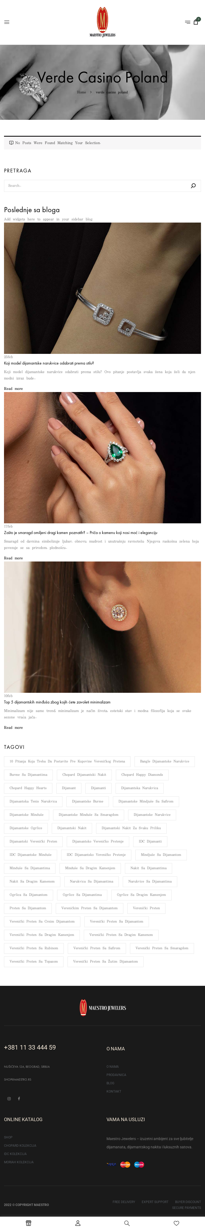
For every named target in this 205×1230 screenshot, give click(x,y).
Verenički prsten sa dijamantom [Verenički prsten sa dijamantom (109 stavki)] (116, 921)
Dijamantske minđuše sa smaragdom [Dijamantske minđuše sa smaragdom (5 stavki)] (89, 815)
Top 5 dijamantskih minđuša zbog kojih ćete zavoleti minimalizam (57, 702)
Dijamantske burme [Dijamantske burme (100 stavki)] (87, 801)
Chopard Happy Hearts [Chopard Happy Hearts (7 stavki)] (28, 788)
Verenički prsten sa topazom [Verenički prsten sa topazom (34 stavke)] (34, 961)
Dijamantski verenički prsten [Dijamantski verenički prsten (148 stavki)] (33, 841)
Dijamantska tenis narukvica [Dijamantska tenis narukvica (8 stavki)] (33, 801)
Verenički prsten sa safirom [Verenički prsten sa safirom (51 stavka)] (96, 948)
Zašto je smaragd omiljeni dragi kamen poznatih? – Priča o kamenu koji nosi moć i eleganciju (80, 532)
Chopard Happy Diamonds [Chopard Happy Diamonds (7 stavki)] (142, 775)
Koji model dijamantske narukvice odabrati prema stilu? (49, 363)
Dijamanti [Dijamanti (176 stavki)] (98, 788)
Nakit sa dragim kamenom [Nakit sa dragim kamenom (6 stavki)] (32, 881)
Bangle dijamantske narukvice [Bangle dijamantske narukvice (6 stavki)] (164, 761)
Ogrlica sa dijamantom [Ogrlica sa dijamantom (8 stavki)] (29, 895)
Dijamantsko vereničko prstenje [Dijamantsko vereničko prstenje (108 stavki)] (98, 841)
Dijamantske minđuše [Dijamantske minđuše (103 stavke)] (27, 815)
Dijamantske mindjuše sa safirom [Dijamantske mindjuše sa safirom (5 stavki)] (146, 801)
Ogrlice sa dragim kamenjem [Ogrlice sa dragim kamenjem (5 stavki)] (141, 895)
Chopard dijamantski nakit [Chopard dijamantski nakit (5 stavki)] (84, 775)
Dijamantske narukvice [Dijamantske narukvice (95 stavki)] (152, 815)
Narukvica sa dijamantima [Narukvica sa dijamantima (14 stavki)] (91, 881)
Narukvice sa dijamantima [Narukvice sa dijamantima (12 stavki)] (150, 881)
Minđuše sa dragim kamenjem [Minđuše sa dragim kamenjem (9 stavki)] (90, 868)
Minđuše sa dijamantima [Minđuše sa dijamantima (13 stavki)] (30, 868)
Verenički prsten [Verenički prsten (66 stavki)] (146, 908)
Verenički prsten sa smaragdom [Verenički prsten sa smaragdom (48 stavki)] (162, 948)
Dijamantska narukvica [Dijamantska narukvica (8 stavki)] (139, 788)
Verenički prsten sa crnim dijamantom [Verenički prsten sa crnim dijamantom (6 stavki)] (42, 921)
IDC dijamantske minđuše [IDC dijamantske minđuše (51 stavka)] (31, 855)
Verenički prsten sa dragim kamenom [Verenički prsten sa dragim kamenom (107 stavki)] (121, 935)
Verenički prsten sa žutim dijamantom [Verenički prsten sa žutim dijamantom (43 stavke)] (105, 961)
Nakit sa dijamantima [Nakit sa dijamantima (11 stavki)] (149, 868)
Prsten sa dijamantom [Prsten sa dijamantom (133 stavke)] (28, 908)
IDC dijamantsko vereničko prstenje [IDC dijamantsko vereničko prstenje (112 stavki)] (96, 855)
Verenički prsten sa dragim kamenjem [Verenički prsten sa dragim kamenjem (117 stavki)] (42, 935)
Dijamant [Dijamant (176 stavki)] (69, 788)
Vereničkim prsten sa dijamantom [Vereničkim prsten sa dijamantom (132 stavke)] (89, 908)
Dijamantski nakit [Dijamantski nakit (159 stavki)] (71, 828)
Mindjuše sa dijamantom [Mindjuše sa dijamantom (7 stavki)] (161, 855)
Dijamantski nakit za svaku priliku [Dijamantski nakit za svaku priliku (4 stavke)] (131, 828)
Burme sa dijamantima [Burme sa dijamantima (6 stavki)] (28, 775)
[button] (195, 21)
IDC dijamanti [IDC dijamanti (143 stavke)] (150, 841)
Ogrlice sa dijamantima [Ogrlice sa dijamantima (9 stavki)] (82, 895)
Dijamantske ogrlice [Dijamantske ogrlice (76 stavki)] (26, 828)
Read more (13, 389)
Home (81, 92)
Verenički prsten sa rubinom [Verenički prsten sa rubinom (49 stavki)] (34, 948)
